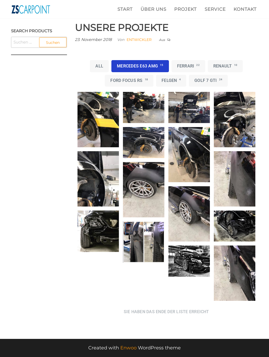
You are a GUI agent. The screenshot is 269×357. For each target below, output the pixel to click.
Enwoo (128, 348)
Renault (225, 66)
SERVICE (215, 9)
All (99, 66)
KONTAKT (245, 9)
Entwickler (139, 39)
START (125, 9)
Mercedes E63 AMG (140, 66)
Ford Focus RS (129, 80)
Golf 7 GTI (208, 80)
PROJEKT (185, 9)
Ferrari (188, 66)
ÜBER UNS (153, 9)
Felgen (171, 80)
